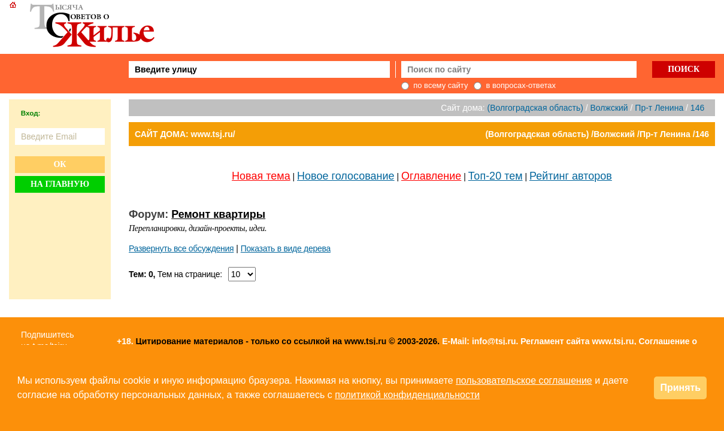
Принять (680, 388)
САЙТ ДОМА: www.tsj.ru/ (185, 134)
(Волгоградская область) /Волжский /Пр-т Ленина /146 (597, 134)
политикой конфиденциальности (407, 395)
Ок (59, 164)
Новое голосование (345, 176)
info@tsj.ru (494, 341)
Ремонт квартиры (218, 214)
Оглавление (431, 176)
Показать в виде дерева (286, 248)
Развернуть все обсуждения (181, 248)
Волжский (609, 108)
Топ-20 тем (495, 176)
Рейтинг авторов (570, 176)
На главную (60, 184)
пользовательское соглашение (524, 380)
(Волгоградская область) (535, 108)
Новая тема (261, 176)
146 (697, 108)
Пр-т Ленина (660, 108)
